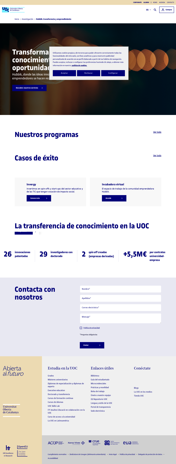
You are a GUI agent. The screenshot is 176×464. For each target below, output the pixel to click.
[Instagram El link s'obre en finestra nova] (136, 376)
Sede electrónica (98, 411)
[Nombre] (120, 289)
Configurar (113, 73)
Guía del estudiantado (100, 379)
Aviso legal (113, 454)
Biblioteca (95, 375)
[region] (89, 63)
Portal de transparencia (101, 407)
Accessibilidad (53, 458)
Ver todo (157, 132)
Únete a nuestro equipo (101, 395)
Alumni (146, 2)
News (155, 2)
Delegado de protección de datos (150, 454)
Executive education (56, 390)
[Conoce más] (39, 198)
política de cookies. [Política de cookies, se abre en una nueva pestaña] (79, 65)
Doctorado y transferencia (59, 394)
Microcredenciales (98, 383)
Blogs (136, 388)
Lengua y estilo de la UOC (101, 403)
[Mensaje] (120, 318)
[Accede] (114, 198)
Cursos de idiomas (55, 402)
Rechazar (88, 73)
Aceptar (64, 73)
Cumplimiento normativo (57, 454)
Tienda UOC (139, 395)
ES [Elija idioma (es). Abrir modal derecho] (148, 9)
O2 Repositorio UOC (99, 399)
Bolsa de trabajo (97, 391)
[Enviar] (92, 345)
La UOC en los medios (143, 391)
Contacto (170, 2)
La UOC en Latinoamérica (58, 420)
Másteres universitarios (58, 379)
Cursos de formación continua (60, 398)
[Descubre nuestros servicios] (29, 88)
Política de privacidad (91, 328)
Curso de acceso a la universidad (61, 416)
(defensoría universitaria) (88, 454)
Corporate (137, 2)
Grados (51, 375)
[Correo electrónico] (120, 307)
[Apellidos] (120, 298)
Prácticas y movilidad (100, 387)
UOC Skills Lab (54, 406)
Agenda (162, 2)
